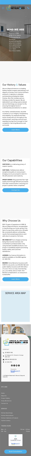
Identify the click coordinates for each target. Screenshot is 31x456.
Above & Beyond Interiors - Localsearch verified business (15, 440)
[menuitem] (15, 393)
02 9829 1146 (9, 352)
